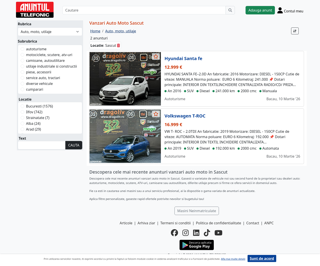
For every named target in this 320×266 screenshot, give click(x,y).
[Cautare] (144, 10)
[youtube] (218, 232)
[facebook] (174, 232)
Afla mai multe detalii (233, 258)
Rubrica (24, 24)
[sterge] (118, 45)
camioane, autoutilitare (45, 60)
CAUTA (73, 145)
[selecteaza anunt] (156, 56)
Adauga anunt (260, 10)
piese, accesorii (38, 72)
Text (22, 138)
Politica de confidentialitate (218, 223)
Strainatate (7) (37, 117)
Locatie (25, 99)
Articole (126, 223)
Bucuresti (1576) (39, 106)
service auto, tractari (43, 77)
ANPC (269, 223)
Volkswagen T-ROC (184, 116)
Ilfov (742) (34, 112)
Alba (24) (33, 123)
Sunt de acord (262, 258)
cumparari (34, 89)
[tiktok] (207, 232)
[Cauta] (230, 10)
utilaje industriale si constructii (51, 66)
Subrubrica (27, 41)
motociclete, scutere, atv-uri (49, 54)
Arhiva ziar (146, 223)
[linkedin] (196, 232)
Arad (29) (33, 129)
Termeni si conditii (175, 223)
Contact (252, 223)
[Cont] (290, 10)
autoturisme (36, 49)
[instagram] (185, 232)
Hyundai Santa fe (183, 58)
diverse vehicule (39, 83)
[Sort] (295, 30)
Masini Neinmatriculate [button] (196, 210)
